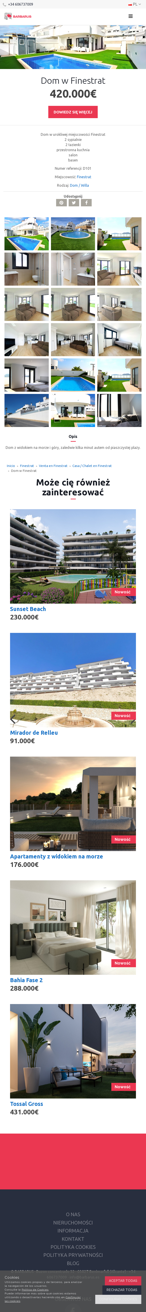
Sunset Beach (28, 609)
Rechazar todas (121, 1290)
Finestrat (84, 177)
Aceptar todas (123, 1281)
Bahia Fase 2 (26, 980)
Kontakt (73, 1239)
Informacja (73, 1230)
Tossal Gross (26, 1104)
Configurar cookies (118, 1299)
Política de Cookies (35, 1289)
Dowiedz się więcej (73, 112)
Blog (73, 1263)
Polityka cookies (73, 1247)
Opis (73, 436)
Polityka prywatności (73, 1255)
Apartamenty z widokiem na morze (56, 856)
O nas (73, 1214)
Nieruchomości (73, 1222)
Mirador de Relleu (34, 733)
